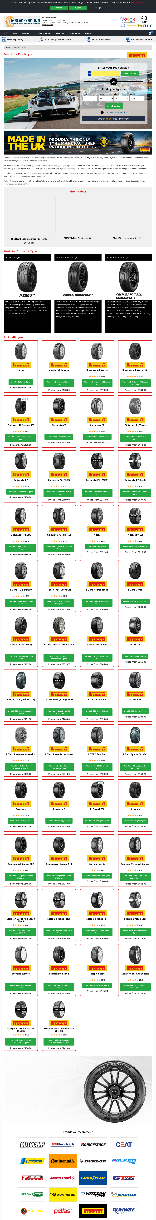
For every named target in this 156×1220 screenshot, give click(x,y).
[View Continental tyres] (63, 1161)
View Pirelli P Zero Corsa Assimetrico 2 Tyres (58, 657)
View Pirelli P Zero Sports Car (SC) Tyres (135, 767)
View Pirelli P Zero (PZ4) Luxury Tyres (21, 602)
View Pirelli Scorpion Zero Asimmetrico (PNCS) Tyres (59, 1041)
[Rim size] (121, 99)
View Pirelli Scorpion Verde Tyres (97, 876)
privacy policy (137, 2)
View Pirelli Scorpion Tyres (135, 821)
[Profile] (105, 99)
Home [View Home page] (7, 47)
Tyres (14, 33)
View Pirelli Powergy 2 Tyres (59, 821)
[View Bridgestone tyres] (93, 1144)
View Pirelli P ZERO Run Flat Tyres (97, 767)
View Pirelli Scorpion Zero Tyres (97, 985)
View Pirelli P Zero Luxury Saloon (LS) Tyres (21, 712)
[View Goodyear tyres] (93, 1178)
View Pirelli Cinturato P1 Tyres (97, 437)
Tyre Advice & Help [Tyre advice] (42, 33)
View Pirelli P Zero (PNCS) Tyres (135, 546)
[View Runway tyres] (124, 1211)
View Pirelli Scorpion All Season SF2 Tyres (21, 877)
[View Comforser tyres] (32, 1161)
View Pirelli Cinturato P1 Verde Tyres (135, 438)
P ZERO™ (12, 302)
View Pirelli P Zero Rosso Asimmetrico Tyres (20, 767)
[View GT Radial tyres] (124, 1178)
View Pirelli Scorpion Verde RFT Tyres (97, 931)
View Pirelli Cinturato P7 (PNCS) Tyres (97, 493)
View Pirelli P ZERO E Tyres (135, 656)
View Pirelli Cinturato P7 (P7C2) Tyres (59, 493)
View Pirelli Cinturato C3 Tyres (59, 437)
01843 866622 (47, 25)
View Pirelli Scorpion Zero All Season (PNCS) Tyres (21, 1041)
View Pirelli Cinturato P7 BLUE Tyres (20, 547)
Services (25, 33)
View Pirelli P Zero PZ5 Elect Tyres (97, 712)
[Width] (90, 99)
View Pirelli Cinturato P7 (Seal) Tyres (135, 493)
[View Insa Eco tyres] (32, 1194)
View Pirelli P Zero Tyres (97, 546)
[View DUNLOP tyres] (93, 1161)
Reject (78, 8)
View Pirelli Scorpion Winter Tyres (21, 986)
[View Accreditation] (144, 21)
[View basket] (150, 33)
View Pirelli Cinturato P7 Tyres (21, 492)
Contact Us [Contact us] (74, 33)
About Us (60, 33)
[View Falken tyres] (124, 1161)
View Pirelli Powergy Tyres (20, 821)
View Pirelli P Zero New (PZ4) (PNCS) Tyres (59, 712)
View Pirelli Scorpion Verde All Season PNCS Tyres (21, 931)
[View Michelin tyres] (124, 1194)
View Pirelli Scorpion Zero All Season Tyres (135, 986)
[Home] (5, 33)
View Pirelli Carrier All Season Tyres (59, 383)
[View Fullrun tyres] (32, 1178)
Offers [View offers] (88, 33)
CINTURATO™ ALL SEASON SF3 (119, 302)
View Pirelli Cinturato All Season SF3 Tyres (21, 438)
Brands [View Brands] (16, 47)
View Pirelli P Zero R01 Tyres (135, 711)
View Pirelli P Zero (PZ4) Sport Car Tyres (59, 602)
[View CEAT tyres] (124, 1144)
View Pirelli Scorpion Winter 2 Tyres (58, 986)
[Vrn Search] (104, 73)
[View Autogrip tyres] (32, 1144)
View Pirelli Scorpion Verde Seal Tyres (135, 931)
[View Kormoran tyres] (63, 1194)
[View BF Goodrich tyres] (63, 1144)
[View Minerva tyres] (32, 1211)
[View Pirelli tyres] (93, 1211)
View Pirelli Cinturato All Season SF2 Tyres (135, 383)
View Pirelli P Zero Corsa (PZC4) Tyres (21, 657)
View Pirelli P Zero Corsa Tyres (135, 601)
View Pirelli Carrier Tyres (21, 382)
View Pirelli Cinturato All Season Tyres (97, 383)
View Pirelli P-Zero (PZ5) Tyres (97, 821)
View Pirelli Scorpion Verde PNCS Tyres (59, 931)
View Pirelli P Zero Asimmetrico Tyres (97, 602)
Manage (97, 8)
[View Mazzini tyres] (93, 1194)
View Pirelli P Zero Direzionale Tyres (97, 657)
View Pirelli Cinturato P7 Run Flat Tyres (59, 547)
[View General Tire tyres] (63, 1178)
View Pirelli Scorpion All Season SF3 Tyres (59, 877)
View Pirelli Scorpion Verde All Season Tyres (135, 877)
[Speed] (137, 99)
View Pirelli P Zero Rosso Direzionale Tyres (59, 767)
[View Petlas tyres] (63, 1211)
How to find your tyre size (116, 112)
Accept (59, 8)
